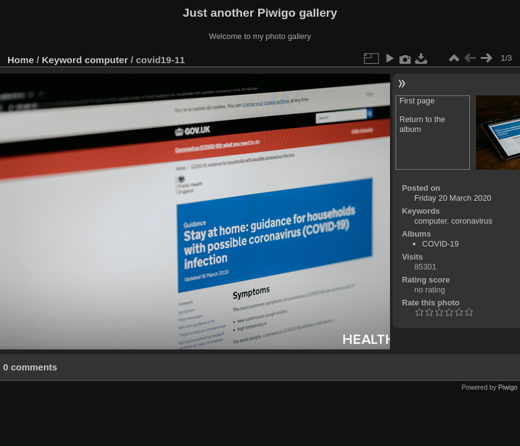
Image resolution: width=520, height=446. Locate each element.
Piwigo (508, 387)
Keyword (62, 60)
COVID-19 (440, 243)
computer (106, 60)
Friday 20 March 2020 (452, 198)
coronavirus (471, 220)
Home (20, 60)
